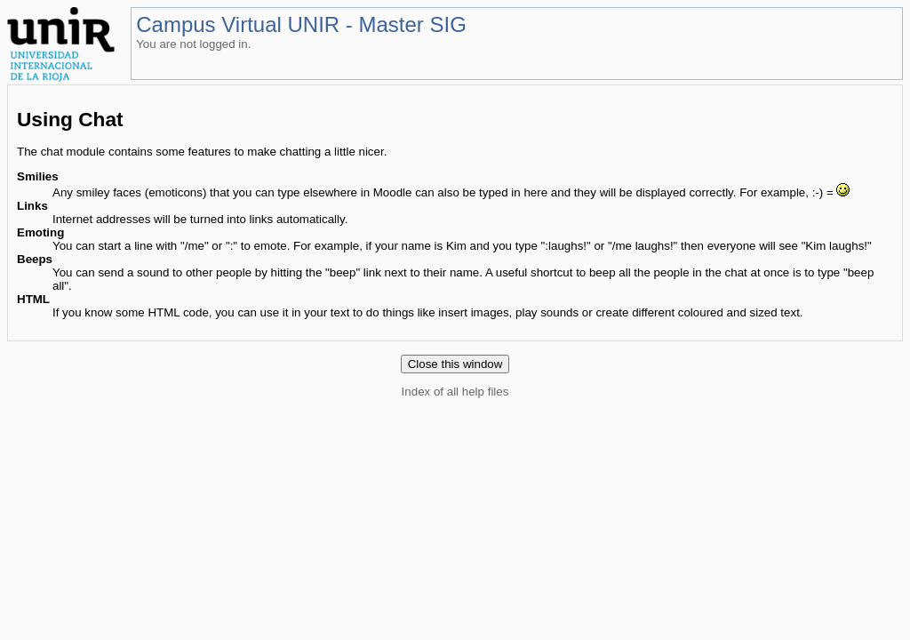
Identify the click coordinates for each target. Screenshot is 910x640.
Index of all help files (455, 391)
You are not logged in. (193, 44)
